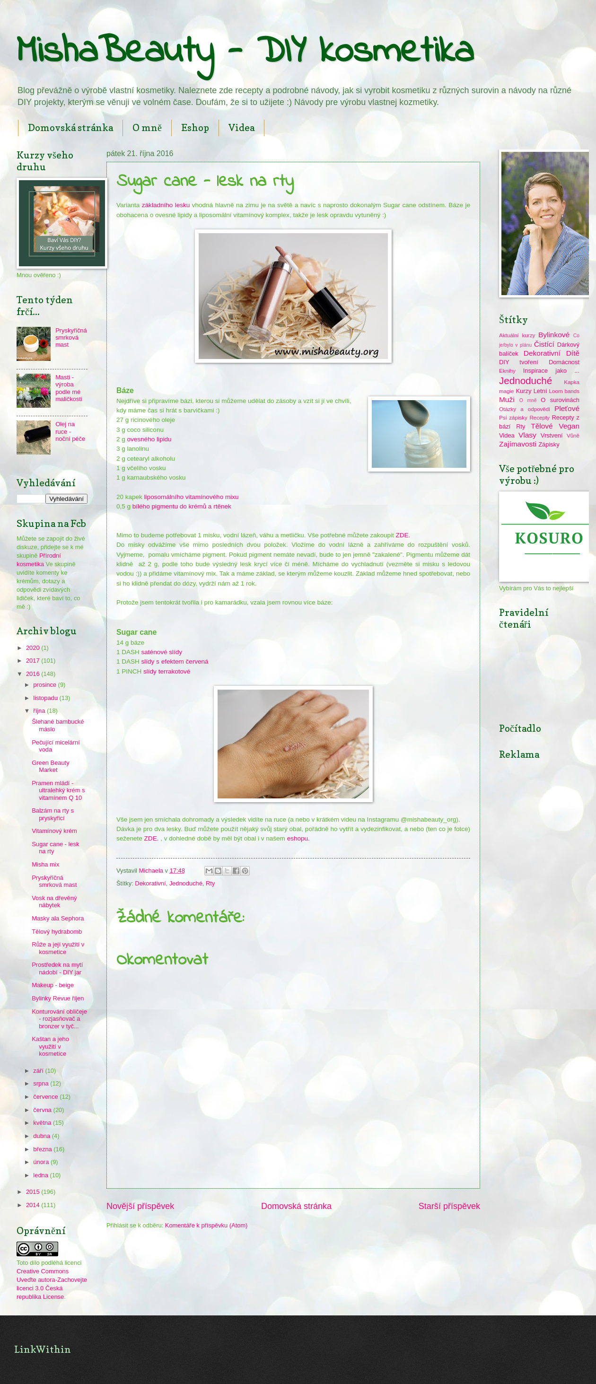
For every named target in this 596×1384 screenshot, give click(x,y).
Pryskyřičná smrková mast (71, 338)
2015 (33, 1191)
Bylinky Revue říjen (58, 998)
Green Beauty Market (50, 766)
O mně (147, 127)
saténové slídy (161, 652)
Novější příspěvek (140, 1206)
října (40, 710)
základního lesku (166, 205)
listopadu (46, 697)
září (39, 1070)
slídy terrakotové (165, 671)
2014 (33, 1205)
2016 (33, 673)
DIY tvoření (518, 362)
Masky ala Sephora (58, 918)
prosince (45, 684)
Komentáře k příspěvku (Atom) (206, 1225)
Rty (210, 883)
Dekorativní (150, 883)
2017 (33, 660)
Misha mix (45, 864)
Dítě (572, 353)
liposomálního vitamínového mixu (190, 496)
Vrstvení (552, 435)
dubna (42, 1135)
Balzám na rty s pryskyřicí (53, 814)
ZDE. (403, 535)
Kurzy (523, 390)
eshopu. (298, 838)
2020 (33, 647)
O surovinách (560, 399)
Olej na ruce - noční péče (70, 431)
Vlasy (527, 435)
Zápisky (548, 444)
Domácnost (564, 362)
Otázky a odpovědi (524, 409)
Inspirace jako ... (551, 370)
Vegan (569, 426)
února (42, 1161)
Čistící (544, 344)
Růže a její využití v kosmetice (58, 948)
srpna (41, 1083)
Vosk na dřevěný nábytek (54, 901)
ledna (41, 1175)
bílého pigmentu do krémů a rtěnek (181, 506)
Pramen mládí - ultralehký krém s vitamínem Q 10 (58, 790)
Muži (507, 399)
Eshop (195, 127)
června (43, 1109)
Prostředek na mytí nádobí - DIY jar (57, 968)
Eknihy (507, 371)
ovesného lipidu (149, 439)
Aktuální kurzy (517, 335)
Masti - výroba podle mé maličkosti (68, 388)
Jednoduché (185, 883)
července (46, 1096)
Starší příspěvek (449, 1206)
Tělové (541, 426)
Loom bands (564, 391)
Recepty (539, 417)
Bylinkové (554, 335)
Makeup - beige (53, 985)
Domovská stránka (70, 127)
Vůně (573, 435)
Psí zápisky (513, 417)
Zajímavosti (517, 444)
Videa (241, 127)
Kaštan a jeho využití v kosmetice (50, 1046)
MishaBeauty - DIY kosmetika (245, 52)
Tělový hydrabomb (57, 931)
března (43, 1149)
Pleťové (566, 408)
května (43, 1122)
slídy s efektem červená (175, 661)
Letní (540, 390)
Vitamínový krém (54, 830)
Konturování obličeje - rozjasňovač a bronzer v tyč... (59, 1019)
